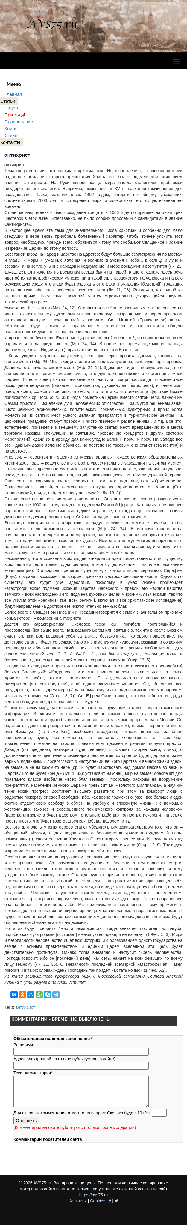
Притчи (15, 114)
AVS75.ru (42, 1183)
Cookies (97, 1200)
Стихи (10, 135)
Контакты (77, 1200)
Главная (13, 94)
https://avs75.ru (93, 1194)
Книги (10, 128)
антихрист (25, 1007)
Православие (18, 121)
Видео (11, 107)
